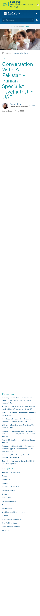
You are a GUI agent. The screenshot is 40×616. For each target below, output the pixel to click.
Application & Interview (11, 472)
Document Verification (10, 487)
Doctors (5, 483)
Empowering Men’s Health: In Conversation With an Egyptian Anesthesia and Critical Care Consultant (18, 448)
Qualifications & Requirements (13, 512)
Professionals (7, 508)
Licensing (5, 494)
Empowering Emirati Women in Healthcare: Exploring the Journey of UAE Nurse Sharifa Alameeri (18, 433)
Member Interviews (20, 53)
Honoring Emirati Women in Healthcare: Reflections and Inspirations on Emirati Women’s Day (17, 400)
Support (5, 516)
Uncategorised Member (11, 527)
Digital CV (6, 480)
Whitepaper (7, 530)
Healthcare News (8, 490)
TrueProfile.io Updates (10, 523)
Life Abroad (6, 498)
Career (4, 476)
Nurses (4, 505)
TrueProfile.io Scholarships (12, 519)
